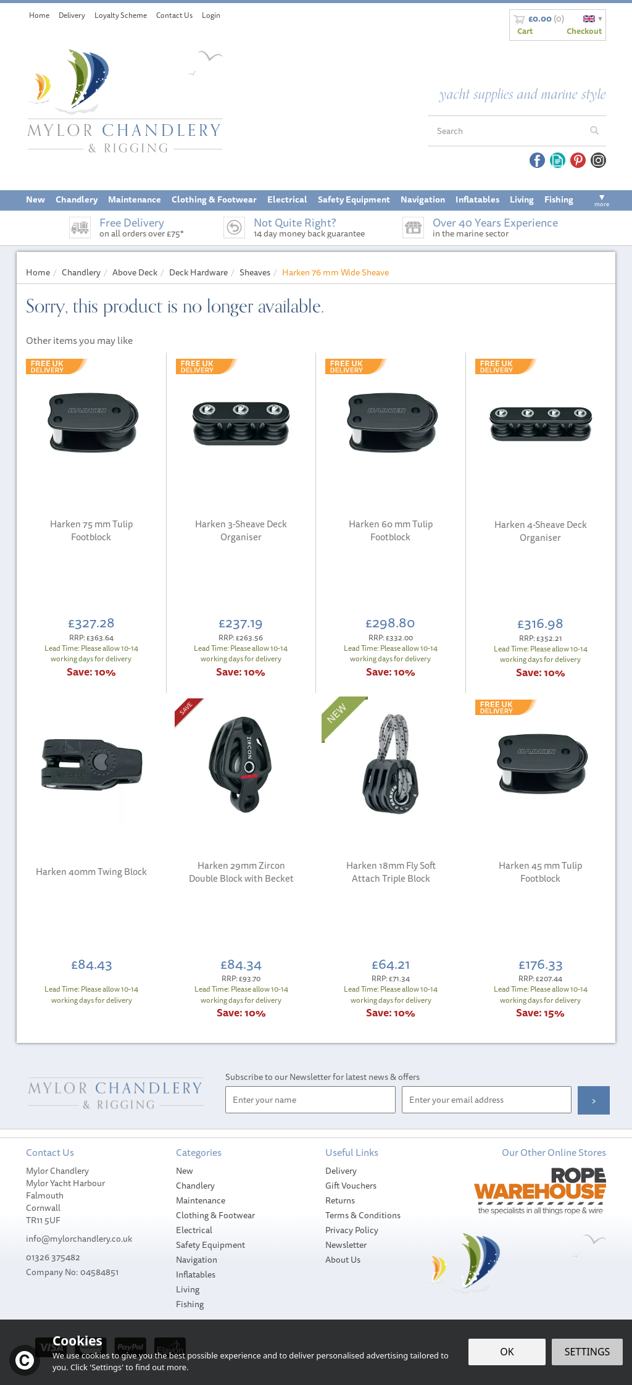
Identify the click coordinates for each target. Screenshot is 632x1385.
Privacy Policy (351, 1230)
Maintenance (200, 1200)
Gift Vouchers (350, 1185)
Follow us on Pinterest (578, 160)
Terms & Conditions (363, 1215)
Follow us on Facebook (537, 160)
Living (187, 1289)
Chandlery (195, 1185)
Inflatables (195, 1274)
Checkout (584, 31)
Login (211, 15)
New (184, 1171)
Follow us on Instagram (598, 160)
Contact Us (174, 15)
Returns (340, 1200)
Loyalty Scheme (120, 15)
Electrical (194, 1230)
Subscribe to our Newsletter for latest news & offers (322, 1077)
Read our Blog (557, 160)
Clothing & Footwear (215, 1215)
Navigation (196, 1259)
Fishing (190, 1304)
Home (39, 15)
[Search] (505, 130)
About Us (342, 1259)
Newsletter (346, 1245)
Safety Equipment (210, 1245)
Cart (525, 31)
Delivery (341, 1171)
